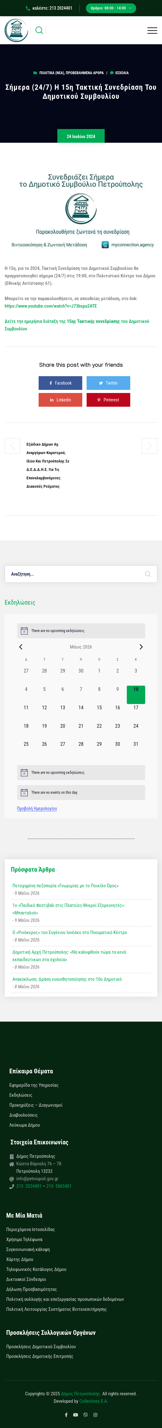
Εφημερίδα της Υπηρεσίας (34, 1085)
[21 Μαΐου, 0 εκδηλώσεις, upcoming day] (81, 731)
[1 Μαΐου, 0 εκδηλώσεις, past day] (99, 676)
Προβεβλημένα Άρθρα (84, 73)
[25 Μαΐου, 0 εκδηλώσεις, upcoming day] (26, 749)
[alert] (81, 630)
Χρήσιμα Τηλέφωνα (24, 1239)
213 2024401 (30, 1186)
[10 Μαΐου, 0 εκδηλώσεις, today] (136, 695)
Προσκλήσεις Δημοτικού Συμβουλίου (41, 1346)
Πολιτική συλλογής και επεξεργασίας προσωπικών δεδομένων (65, 1299)
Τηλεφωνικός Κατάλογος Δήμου (36, 1269)
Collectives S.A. (93, 1401)
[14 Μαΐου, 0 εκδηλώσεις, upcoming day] (81, 713)
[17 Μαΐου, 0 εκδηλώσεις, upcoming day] (136, 713)
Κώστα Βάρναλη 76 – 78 (39, 1164)
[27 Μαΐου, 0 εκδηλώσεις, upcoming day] (63, 749)
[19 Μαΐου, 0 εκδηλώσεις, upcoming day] (44, 731)
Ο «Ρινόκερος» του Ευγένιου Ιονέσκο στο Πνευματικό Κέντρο (69, 932)
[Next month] (141, 647)
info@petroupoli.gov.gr (38, 1178)
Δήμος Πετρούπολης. (81, 1394)
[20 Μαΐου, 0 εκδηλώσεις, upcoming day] (63, 731)
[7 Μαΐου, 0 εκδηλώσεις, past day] (81, 695)
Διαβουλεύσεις (23, 1115)
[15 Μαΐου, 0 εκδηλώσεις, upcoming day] (99, 713)
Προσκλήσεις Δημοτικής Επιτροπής (39, 1356)
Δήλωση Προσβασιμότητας (31, 1289)
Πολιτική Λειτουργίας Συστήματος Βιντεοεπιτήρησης (56, 1309)
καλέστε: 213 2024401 (49, 8)
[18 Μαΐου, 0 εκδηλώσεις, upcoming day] (26, 731)
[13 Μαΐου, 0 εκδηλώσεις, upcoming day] (63, 713)
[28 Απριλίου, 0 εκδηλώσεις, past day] (44, 676)
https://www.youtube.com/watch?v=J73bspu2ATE (51, 306)
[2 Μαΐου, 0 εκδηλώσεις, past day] (117, 676)
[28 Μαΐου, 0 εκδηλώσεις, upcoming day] (81, 749)
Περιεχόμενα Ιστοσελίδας (30, 1229)
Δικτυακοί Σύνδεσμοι (26, 1279)
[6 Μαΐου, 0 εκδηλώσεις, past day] (63, 695)
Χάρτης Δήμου (19, 1259)
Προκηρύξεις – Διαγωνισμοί (35, 1105)
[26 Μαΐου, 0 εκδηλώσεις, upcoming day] (44, 749)
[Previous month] (21, 647)
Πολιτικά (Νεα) (52, 73)
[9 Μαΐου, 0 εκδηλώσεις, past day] (117, 695)
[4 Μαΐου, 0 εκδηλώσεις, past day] (26, 695)
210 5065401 (58, 1186)
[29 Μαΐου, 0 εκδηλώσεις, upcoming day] (99, 749)
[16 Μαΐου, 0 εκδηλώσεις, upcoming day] (117, 713)
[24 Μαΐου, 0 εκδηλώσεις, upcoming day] (136, 731)
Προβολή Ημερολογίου (37, 808)
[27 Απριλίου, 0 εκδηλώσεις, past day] (26, 676)
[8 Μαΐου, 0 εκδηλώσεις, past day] (99, 695)
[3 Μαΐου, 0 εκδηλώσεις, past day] (136, 676)
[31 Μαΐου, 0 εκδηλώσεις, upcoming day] (136, 749)
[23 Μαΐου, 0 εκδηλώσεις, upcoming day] (117, 731)
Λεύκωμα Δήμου (24, 1125)
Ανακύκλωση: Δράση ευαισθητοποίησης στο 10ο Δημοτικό (67, 979)
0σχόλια (119, 73)
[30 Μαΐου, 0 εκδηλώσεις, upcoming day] (117, 749)
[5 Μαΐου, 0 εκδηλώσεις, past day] (44, 695)
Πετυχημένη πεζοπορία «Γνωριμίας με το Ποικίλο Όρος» (65, 886)
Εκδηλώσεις (20, 1095)
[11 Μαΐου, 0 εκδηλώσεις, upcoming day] (26, 713)
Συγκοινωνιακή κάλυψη (28, 1249)
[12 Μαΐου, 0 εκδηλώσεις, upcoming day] (44, 713)
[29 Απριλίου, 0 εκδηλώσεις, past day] (63, 676)
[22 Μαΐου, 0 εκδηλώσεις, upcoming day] (99, 731)
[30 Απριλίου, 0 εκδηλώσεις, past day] (81, 676)
